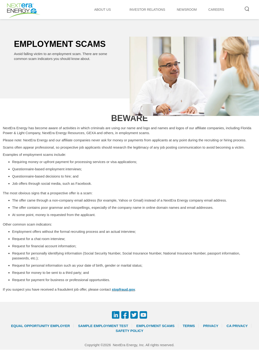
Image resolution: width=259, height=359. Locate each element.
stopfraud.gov (123, 289)
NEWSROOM (187, 9)
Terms (189, 326)
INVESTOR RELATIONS (147, 9)
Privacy (211, 326)
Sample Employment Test (103, 326)
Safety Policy (129, 331)
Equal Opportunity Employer (40, 326)
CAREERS (216, 9)
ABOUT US (102, 9)
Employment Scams (155, 326)
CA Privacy (237, 326)
